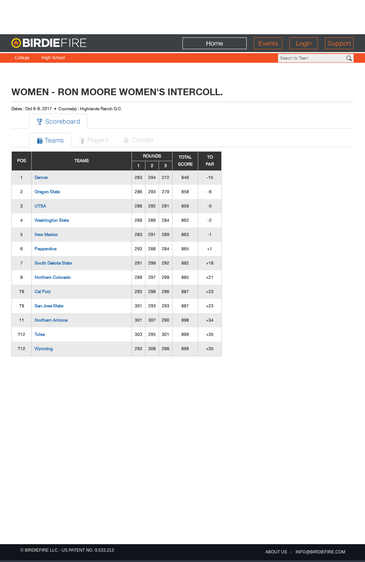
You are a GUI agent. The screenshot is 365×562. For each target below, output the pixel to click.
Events (268, 43)
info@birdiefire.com (320, 552)
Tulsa (40, 334)
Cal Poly (43, 291)
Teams (50, 140)
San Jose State (49, 305)
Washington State (52, 220)
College (22, 58)
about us (276, 552)
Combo (138, 139)
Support (339, 43)
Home (214, 43)
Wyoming (44, 348)
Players (94, 139)
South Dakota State (53, 263)
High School (53, 58)
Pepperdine (45, 248)
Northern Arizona (51, 320)
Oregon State (47, 191)
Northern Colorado (53, 277)
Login (304, 43)
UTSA (40, 206)
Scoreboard (58, 121)
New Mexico (46, 234)
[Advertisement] (182, 16)
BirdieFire (63, 43)
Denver (41, 177)
